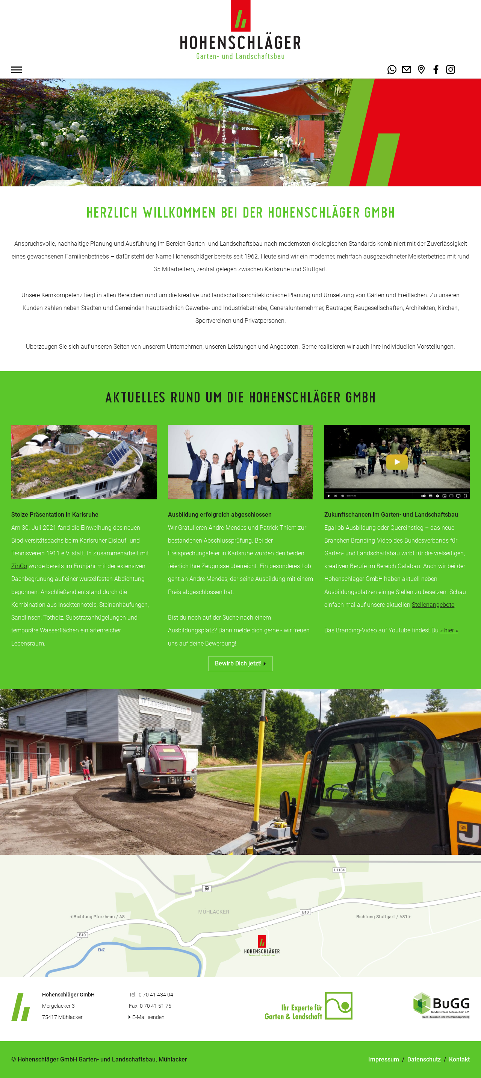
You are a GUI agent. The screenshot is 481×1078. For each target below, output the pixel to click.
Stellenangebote (433, 604)
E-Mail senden (148, 1017)
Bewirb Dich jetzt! (240, 663)
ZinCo (19, 566)
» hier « (449, 630)
